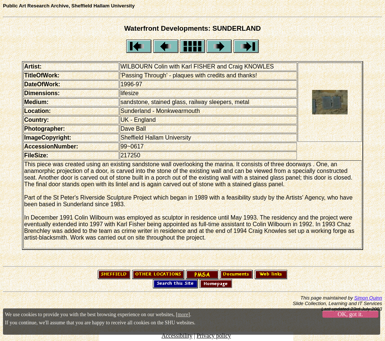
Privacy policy (214, 335)
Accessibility (176, 335)
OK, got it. (350, 314)
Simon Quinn (368, 298)
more (183, 314)
